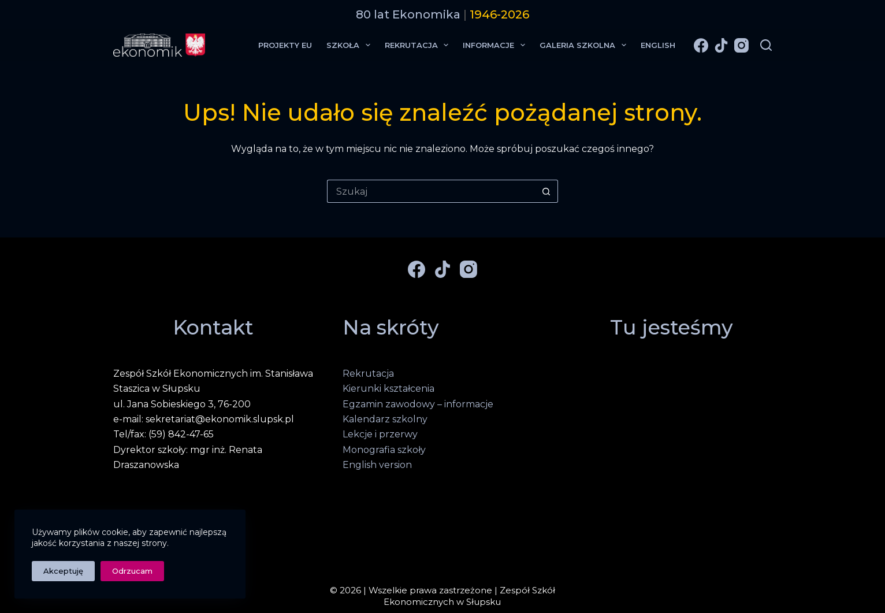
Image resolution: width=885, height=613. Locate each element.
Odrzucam (132, 570)
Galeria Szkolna (585, 45)
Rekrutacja (419, 45)
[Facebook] (701, 45)
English (658, 45)
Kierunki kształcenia (388, 388)
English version (377, 464)
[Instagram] (741, 45)
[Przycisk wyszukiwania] (546, 191)
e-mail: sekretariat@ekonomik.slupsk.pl (203, 419)
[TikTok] (721, 45)
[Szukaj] (766, 45)
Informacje (496, 45)
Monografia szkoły (384, 449)
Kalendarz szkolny (385, 419)
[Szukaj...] (431, 191)
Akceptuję (63, 570)
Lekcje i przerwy (380, 434)
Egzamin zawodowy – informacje (418, 404)
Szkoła (350, 45)
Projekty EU (285, 45)
